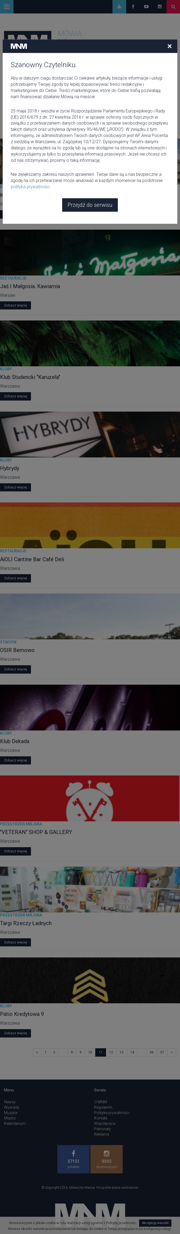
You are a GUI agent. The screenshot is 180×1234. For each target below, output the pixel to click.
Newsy (10, 1102)
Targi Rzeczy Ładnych (26, 923)
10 (90, 1052)
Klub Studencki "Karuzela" (30, 377)
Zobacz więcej (15, 214)
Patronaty (102, 1129)
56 (152, 1052)
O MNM (100, 1102)
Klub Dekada (14, 741)
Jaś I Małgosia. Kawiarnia (30, 286)
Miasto (10, 1118)
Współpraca (104, 1123)
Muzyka (10, 1113)
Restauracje (13, 278)
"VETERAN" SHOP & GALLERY (36, 832)
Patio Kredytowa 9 (22, 1014)
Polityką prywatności (121, 1223)
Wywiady (11, 1107)
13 (121, 1052)
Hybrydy (9, 468)
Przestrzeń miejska (21, 187)
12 (111, 1052)
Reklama (101, 1134)
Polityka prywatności (111, 1113)
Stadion (8, 642)
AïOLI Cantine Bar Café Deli (32, 559)
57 (162, 1052)
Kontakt (100, 1118)
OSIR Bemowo (17, 650)
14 (132, 1052)
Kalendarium (15, 1123)
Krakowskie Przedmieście (31, 195)
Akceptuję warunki (155, 1223)
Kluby (6, 369)
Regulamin (103, 1107)
